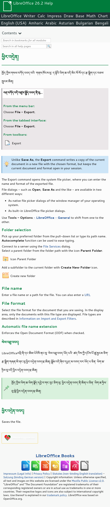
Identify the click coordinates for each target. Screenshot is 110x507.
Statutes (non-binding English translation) (77, 473)
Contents (9, 32)
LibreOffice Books (55, 455)
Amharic (35, 23)
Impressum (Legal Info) (17, 473)
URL (87, 295)
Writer (29, 16)
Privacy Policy (41, 473)
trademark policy (57, 495)
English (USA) (14, 23)
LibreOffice (11, 16)
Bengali (101, 23)
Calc (41, 16)
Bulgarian (84, 23)
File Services (52, 246)
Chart (103, 16)
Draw (68, 16)
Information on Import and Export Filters (47, 318)
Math (91, 16)
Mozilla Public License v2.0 (88, 481)
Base (79, 16)
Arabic (51, 23)
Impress (54, 16)
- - (51, 217)
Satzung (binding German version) (23, 477)
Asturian (66, 23)
